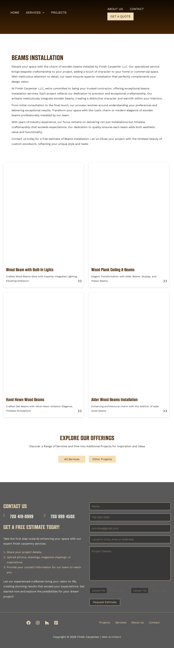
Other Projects (102, 459)
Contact (154, 622)
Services (120, 622)
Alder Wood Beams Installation (116, 399)
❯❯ (80, 280)
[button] (43, 12)
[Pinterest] (56, 623)
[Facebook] (29, 623)
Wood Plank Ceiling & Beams (114, 269)
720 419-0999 (21, 516)
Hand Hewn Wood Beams (26, 399)
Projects (104, 622)
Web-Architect (111, 637)
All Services (71, 459)
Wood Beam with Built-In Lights (32, 269)
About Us (137, 622)
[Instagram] (38, 623)
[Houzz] (47, 623)
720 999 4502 (63, 516)
